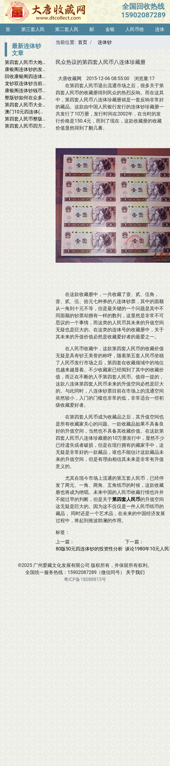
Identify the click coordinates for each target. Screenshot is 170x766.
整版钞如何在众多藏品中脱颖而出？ (42, 97)
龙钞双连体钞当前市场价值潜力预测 (42, 83)
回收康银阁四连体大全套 (30, 76)
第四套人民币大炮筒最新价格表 (38, 62)
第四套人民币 (126, 499)
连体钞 (105, 42)
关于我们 (135, 572)
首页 (82, 42)
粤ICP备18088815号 (85, 579)
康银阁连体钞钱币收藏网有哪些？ (40, 90)
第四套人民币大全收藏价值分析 (38, 104)
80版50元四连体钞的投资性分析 (89, 549)
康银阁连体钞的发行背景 (30, 69)
